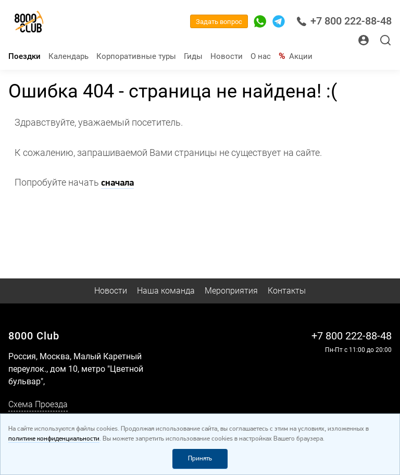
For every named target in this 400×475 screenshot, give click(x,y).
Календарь (68, 56)
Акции (300, 56)
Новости (226, 56)
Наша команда (166, 291)
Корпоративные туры (136, 56)
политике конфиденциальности (53, 438)
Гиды (193, 56)
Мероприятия (231, 291)
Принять (200, 458)
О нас (261, 56)
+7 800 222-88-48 (344, 21)
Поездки (24, 56)
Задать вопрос (219, 22)
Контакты (287, 291)
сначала (117, 183)
